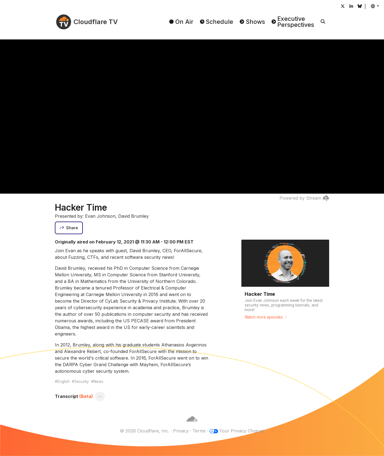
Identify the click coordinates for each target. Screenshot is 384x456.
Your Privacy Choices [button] (241, 431)
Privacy (181, 431)
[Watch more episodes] (285, 281)
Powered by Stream (304, 198)
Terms (199, 431)
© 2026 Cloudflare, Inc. (144, 431)
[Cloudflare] (192, 424)
